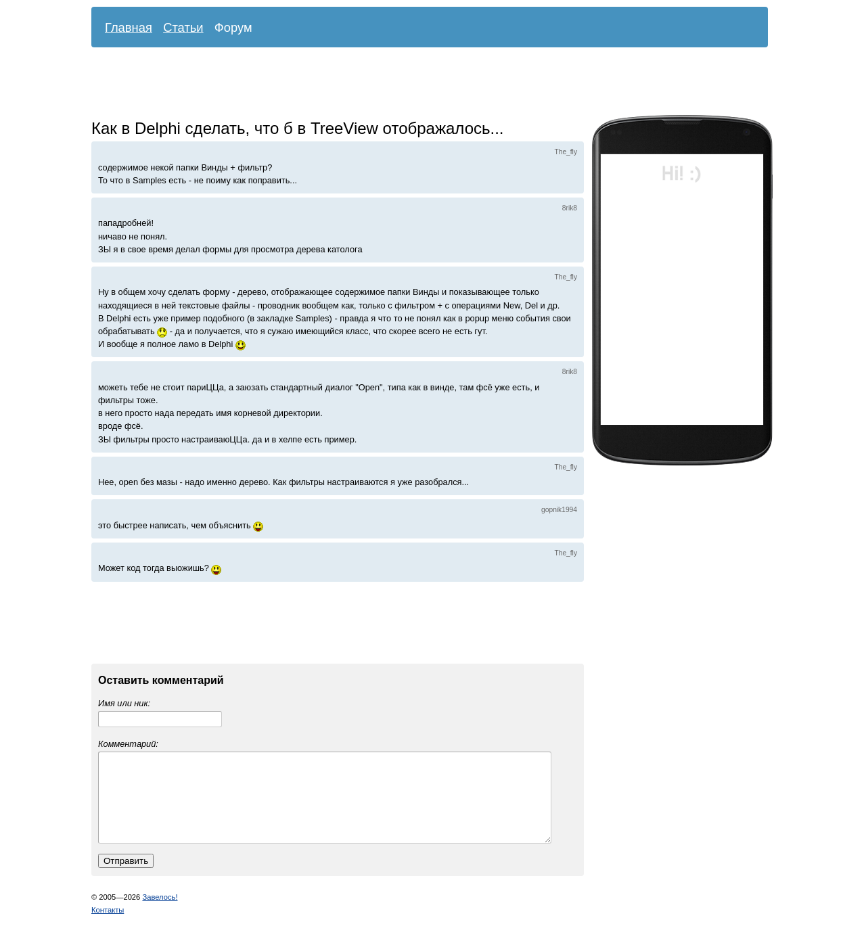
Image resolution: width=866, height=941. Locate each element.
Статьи (183, 27)
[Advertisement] (419, 84)
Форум (233, 27)
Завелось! (159, 913)
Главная (128, 27)
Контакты (107, 926)
